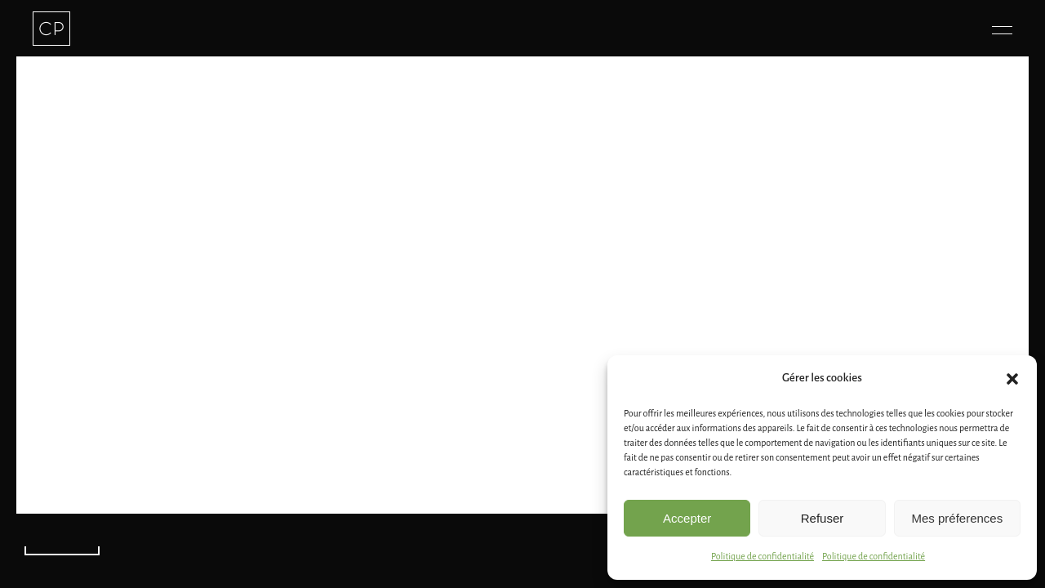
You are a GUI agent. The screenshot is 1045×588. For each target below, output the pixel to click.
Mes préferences (957, 518)
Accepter (687, 518)
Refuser (822, 518)
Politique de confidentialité (762, 556)
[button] (1012, 379)
